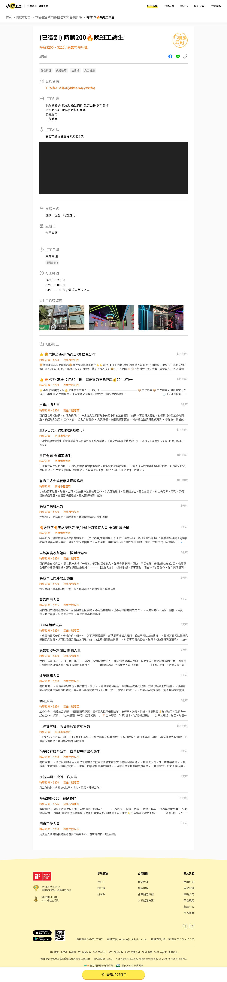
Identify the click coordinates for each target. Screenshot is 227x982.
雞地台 (184, 6)
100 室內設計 (100, 952)
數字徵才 (172, 952)
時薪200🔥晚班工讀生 (100, 17)
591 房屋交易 (84, 952)
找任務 (101, 888)
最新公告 (199, 6)
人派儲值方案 (146, 900)
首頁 (9, 17)
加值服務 (143, 888)
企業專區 (215, 6)
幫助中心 (189, 906)
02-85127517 (95, 939)
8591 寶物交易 (115, 952)
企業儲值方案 (146, 894)
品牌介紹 (189, 882)
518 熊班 (54, 952)
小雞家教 (169, 6)
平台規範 (189, 900)
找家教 (101, 894)
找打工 (101, 882)
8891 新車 (147, 952)
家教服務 (189, 888)
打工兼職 (152, 6)
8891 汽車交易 (132, 952)
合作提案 (189, 913)
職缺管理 (143, 882)
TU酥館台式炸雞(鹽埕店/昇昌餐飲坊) (58, 17)
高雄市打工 (23, 17)
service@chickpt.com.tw (133, 939)
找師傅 (72, 952)
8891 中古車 (160, 952)
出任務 (63, 952)
